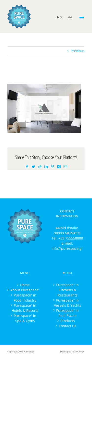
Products (67, 320)
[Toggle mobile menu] (82, 17)
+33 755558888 (70, 238)
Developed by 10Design (72, 351)
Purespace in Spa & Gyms (25, 318)
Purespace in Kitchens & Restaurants (67, 290)
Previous (78, 50)
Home (25, 285)
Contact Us (67, 326)
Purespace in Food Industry (25, 298)
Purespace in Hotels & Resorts (25, 308)
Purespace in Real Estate (67, 313)
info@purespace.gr (67, 248)
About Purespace (24, 290)
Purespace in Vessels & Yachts (67, 303)
